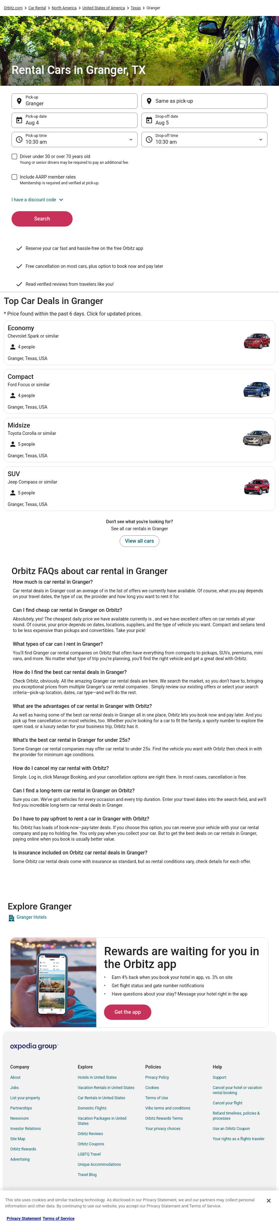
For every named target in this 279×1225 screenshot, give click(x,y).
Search (42, 219)
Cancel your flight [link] (228, 1103)
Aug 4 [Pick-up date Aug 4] (32, 123)
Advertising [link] (19, 1159)
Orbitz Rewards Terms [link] (164, 1118)
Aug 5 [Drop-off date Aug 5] (162, 123)
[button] (139, 200)
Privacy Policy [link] (157, 1077)
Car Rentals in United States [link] (101, 1098)
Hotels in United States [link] (97, 1077)
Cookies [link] (152, 1087)
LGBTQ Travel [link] (89, 1154)
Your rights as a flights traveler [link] (239, 1139)
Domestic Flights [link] (92, 1108)
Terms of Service (58, 1218)
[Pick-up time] (75, 139)
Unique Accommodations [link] (99, 1164)
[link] (139, 918)
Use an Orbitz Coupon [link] (231, 1128)
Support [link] (219, 1077)
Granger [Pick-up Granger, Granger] (35, 103)
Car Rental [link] (37, 8)
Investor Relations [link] (25, 1128)
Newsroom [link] (19, 1118)
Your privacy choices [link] (162, 1128)
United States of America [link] (104, 8)
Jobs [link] (14, 1087)
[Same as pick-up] (204, 101)
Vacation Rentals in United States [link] (106, 1087)
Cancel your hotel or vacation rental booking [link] (237, 1090)
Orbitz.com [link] (13, 8)
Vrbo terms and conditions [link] (167, 1108)
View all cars (139, 541)
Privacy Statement (24, 1218)
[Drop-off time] (204, 139)
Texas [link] (136, 8)
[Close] (269, 1201)
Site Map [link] (17, 1139)
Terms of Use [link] (156, 1098)
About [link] (15, 1077)
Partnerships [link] (21, 1108)
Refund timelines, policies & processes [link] (236, 1116)
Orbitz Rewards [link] (23, 1149)
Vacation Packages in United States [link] (102, 1121)
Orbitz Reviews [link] (90, 1134)
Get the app (128, 1012)
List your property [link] (25, 1098)
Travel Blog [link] (87, 1175)
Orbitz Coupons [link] (91, 1144)
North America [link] (64, 8)
